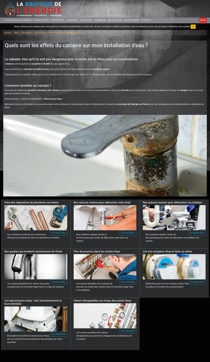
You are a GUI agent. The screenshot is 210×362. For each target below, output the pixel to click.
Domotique (86, 20)
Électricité (57, 20)
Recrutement (131, 20)
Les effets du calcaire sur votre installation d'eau (57, 32)
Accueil (7, 32)
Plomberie (100, 20)
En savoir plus (58, 232)
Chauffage (72, 20)
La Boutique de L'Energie (17, 20)
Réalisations (115, 20)
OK (193, 26)
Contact (146, 20)
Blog (203, 20)
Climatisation (41, 20)
